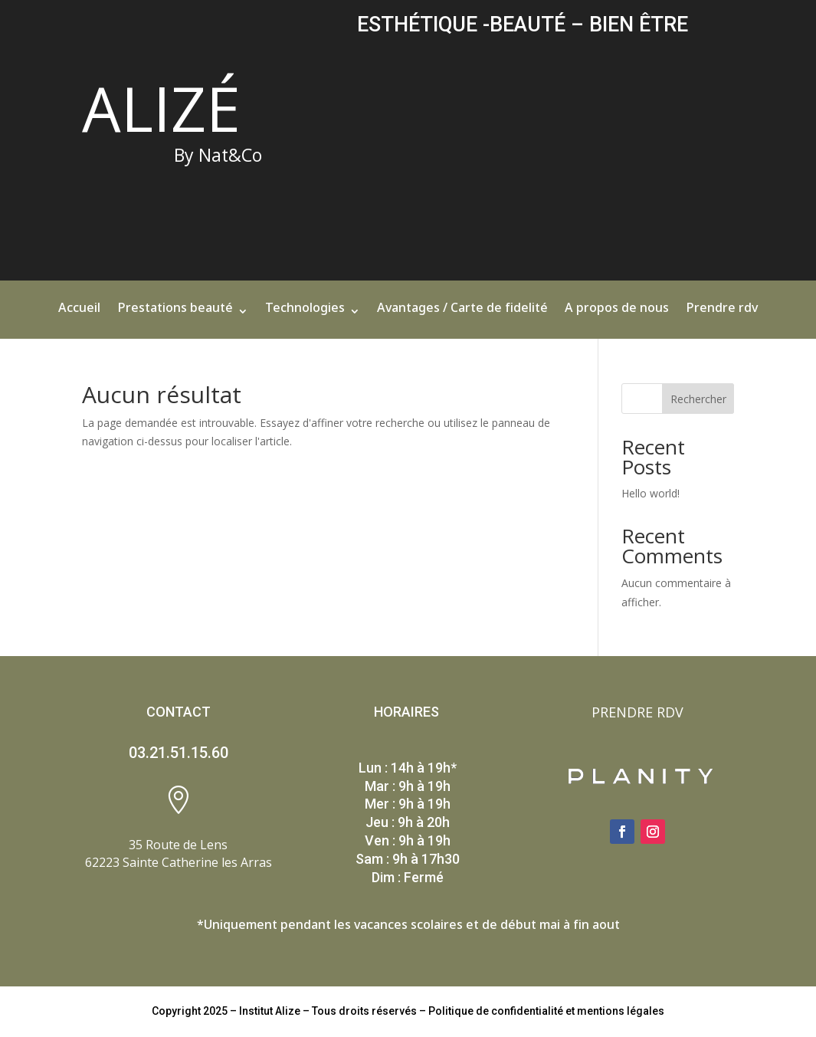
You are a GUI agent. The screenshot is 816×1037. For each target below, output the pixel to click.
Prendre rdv (722, 314)
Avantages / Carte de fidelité (462, 314)
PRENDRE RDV (637, 712)
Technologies (305, 314)
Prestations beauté (175, 314)
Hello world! (650, 493)
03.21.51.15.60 (178, 752)
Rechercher (698, 399)
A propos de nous (617, 314)
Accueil (79, 314)
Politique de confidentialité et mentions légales (546, 1011)
